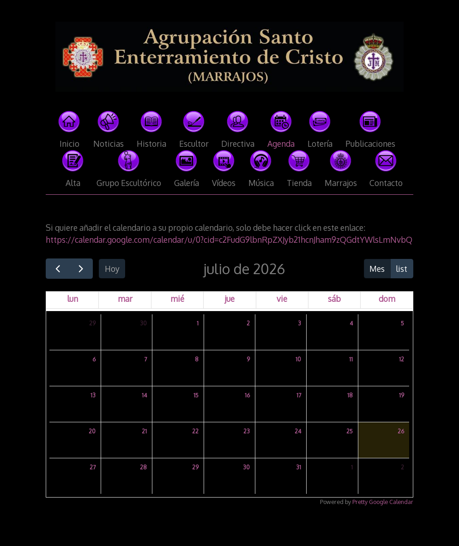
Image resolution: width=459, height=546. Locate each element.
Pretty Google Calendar (382, 501)
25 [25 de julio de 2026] (349, 431)
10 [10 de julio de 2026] (298, 359)
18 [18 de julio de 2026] (350, 395)
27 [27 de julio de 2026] (93, 467)
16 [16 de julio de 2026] (247, 395)
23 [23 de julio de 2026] (246, 431)
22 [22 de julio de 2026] (195, 431)
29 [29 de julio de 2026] (195, 467)
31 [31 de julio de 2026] (298, 467)
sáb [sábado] (334, 299)
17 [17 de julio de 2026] (298, 395)
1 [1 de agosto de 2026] (352, 467)
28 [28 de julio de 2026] (143, 467)
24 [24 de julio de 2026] (298, 431)
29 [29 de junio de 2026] (92, 323)
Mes (377, 269)
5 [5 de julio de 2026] (402, 323)
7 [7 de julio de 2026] (145, 359)
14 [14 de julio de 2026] (144, 395)
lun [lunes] (72, 299)
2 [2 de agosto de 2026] (402, 467)
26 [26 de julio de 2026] (401, 431)
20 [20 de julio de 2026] (92, 431)
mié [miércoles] (177, 299)
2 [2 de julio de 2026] (248, 323)
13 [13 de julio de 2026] (93, 395)
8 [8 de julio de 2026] (197, 359)
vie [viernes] (282, 299)
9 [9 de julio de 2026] (248, 359)
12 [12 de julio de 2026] (401, 359)
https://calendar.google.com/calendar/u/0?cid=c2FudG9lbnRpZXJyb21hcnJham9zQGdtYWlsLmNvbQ (229, 239)
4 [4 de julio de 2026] (351, 323)
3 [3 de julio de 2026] (299, 323)
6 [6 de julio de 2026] (94, 359)
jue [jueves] (229, 299)
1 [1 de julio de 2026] (198, 323)
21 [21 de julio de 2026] (144, 431)
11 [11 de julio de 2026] (351, 359)
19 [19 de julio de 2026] (401, 395)
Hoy (112, 269)
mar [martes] (125, 299)
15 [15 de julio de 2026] (196, 395)
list (401, 269)
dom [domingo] (387, 299)
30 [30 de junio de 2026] (143, 323)
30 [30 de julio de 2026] (246, 467)
